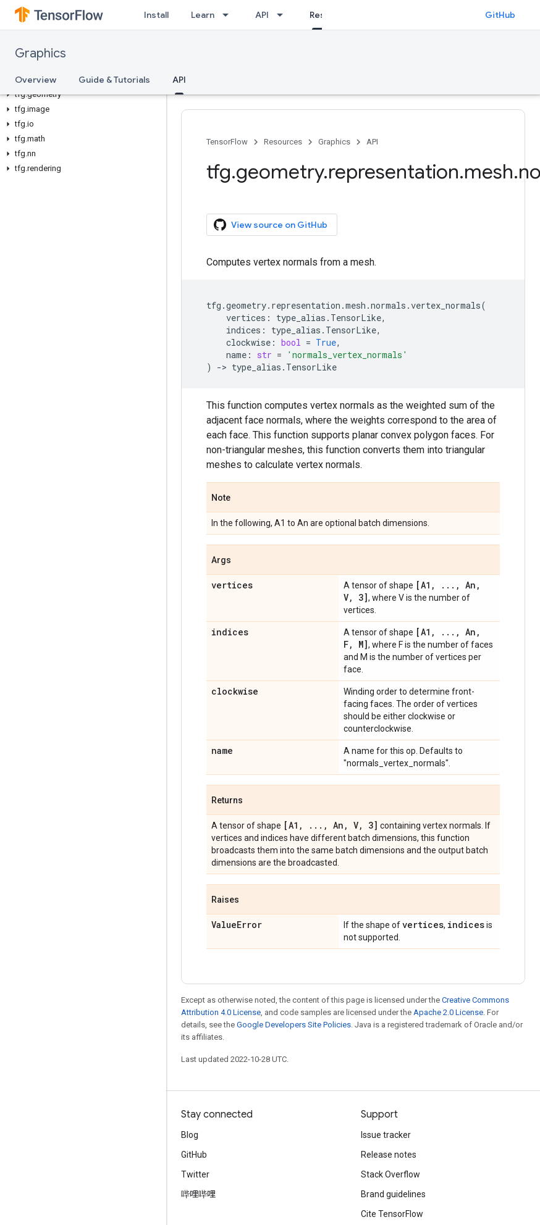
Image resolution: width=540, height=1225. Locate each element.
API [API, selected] (179, 79)
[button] (80, 94)
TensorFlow (227, 141)
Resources (283, 141)
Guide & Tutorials (114, 79)
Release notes (388, 1155)
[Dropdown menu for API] (283, 15)
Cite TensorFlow (392, 1214)
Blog (189, 1135)
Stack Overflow (390, 1174)
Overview (35, 79)
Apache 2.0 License (448, 1012)
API (262, 14)
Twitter (195, 1174)
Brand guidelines (393, 1194)
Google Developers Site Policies (294, 1024)
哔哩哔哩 (198, 1194)
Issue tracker (386, 1135)
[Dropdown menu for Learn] (229, 15)
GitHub (500, 14)
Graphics (40, 53)
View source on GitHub (270, 225)
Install (156, 14)
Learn (202, 14)
